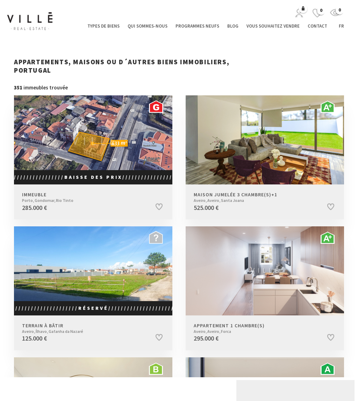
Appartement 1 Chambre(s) (254, 328)
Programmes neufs (197, 26)
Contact (317, 26)
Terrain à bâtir (82, 328)
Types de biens (103, 26)
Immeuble (82, 197)
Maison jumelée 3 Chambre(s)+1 (254, 197)
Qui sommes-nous (147, 26)
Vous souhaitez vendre (273, 26)
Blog (232, 26)
